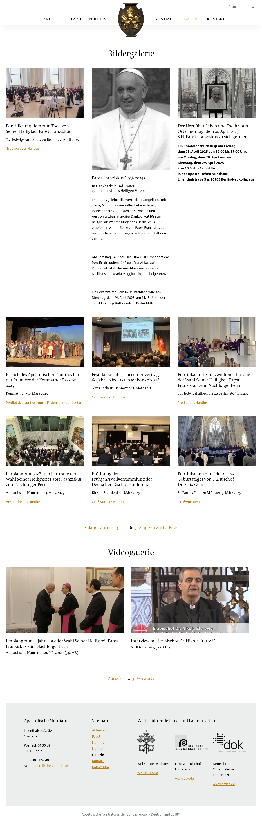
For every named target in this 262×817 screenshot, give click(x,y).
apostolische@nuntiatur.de (52, 765)
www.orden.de (224, 784)
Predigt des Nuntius (192, 402)
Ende (173, 527)
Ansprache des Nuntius (23, 501)
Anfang (90, 527)
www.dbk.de (184, 778)
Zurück (107, 527)
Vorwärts (157, 527)
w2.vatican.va (147, 772)
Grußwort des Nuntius (22, 148)
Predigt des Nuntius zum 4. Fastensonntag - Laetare (44, 402)
